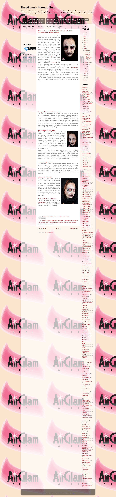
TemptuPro (84, 437)
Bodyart (84, 178)
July (86, 66)
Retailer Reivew (85, 377)
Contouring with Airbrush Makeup (86, 204)
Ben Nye (84, 164)
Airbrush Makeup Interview (86, 128)
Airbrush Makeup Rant (87, 137)
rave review (54, 62)
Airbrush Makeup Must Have (86, 132)
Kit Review (84, 305)
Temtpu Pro (84, 443)
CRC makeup (85, 212)
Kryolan (83, 307)
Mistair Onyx (85, 339)
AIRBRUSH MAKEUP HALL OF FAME (33, 22)
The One (84, 453)
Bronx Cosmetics (86, 183)
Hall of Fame (85, 270)
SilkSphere (84, 403)
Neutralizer (84, 349)
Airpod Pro (84, 148)
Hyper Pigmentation (86, 291)
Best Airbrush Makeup (87, 166)
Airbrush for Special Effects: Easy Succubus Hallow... (88, 57)
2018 (84, 46)
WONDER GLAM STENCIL (54, 22)
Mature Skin (85, 332)
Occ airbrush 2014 (86, 362)
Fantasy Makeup (86, 256)
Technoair (84, 431)
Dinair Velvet (85, 227)
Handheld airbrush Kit (87, 276)
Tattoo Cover (85, 426)
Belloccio (84, 162)
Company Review (86, 198)
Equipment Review (86, 246)
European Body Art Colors (45, 162)
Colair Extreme (85, 194)
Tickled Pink (85, 458)
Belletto (83, 158)
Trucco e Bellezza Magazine (86, 463)
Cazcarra (84, 188)
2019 (84, 44)
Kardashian (84, 298)
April (86, 71)
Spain (83, 410)
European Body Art (61, 222)
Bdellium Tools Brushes (45, 177)
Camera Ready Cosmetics (51, 56)
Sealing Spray (85, 388)
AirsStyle (84, 149)
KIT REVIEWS (51, 19)
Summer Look (85, 420)
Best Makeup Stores (87, 169)
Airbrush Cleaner (86, 101)
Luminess (84, 317)
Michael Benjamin (86, 335)
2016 (84, 73)
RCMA (83, 375)
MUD (83, 341)
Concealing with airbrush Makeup (86, 200)
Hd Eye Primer (85, 279)
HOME (25, 19)
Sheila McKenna (86, 391)
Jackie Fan (84, 296)
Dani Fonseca (85, 216)
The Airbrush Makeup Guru (38, 7)
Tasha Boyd (84, 424)
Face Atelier (84, 252)
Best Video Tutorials (86, 173)
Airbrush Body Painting (85, 97)
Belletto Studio (85, 160)
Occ (83, 361)
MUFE (83, 343)
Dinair (83, 223)
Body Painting (85, 176)
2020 (84, 42)
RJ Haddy (84, 379)
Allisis (83, 155)
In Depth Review (86, 294)
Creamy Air (84, 214)
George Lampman (86, 263)
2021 (84, 40)
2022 (84, 38)
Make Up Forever (86, 319)
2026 (84, 32)
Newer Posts (42, 229)
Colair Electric (85, 192)
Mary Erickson (74, 67)
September (87, 62)
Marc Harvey (85, 328)
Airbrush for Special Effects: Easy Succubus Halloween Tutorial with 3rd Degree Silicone (55, 31)
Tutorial (83, 467)
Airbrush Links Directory (85, 109)
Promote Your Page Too (28, 61)
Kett (83, 300)
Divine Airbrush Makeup (85, 229)
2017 (84, 48)
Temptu (83, 433)
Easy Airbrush (85, 235)
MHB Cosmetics (86, 334)
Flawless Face (85, 258)
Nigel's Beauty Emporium (85, 352)
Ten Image (84, 445)
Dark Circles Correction (85, 219)
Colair (83, 190)
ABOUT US (81, 22)
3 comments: (66, 216)
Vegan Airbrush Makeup (85, 470)
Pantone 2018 (85, 366)
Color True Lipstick (86, 196)
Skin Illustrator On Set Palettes (46, 130)
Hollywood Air (85, 283)
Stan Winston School (87, 417)
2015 (84, 75)
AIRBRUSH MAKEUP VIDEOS (65, 19)
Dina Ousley (85, 221)
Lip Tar (83, 311)
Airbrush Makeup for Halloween (49, 220)
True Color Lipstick (86, 465)
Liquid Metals (85, 313)
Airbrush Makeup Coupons (86, 119)
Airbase (83, 89)
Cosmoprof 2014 (86, 208)
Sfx (67, 222)
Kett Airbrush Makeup (87, 302)
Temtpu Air (84, 441)
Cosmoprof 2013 (86, 206)
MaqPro (84, 326)
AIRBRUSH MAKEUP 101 (37, 19)
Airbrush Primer (85, 144)
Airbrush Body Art (86, 94)
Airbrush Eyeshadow (87, 103)
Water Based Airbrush (87, 478)
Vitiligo (83, 476)
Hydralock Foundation (87, 288)
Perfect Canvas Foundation (85, 369)
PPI (83, 371)
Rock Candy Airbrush (87, 381)
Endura (83, 244)
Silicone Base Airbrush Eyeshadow (87, 396)
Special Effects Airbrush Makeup (46, 224)
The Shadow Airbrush (87, 455)
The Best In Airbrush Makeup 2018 (87, 448)
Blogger (73, 493)
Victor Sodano (85, 473)
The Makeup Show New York (86, 451)
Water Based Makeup (87, 485)
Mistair (83, 337)
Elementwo (84, 242)
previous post (41, 202)
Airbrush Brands (86, 99)
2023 (84, 36)
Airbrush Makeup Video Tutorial (86, 141)
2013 (84, 80)
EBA (55, 222)
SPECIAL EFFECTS (82, 19)
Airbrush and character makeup (86, 92)
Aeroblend (84, 87)
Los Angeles (85, 315)
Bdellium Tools (85, 157)
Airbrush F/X (85, 106)
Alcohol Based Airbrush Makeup (65, 220)
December (87, 50)
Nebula (83, 347)
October (87, 52)
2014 (84, 77)
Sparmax (84, 412)
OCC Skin (84, 364)
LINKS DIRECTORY (69, 22)
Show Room (85, 393)
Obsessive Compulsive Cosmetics (84, 358)
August (86, 64)
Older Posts (74, 229)
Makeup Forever (86, 324)
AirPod (83, 146)
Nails (83, 345)
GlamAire (84, 265)
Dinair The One (85, 225)
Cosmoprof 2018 (86, 210)
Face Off (84, 254)
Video (83, 474)
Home (58, 229)
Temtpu (83, 439)
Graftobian (84, 267)
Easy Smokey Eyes (86, 237)
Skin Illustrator (72, 222)
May (86, 68)
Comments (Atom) (49, 232)
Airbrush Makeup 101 (87, 111)
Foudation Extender (86, 259)
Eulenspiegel (85, 248)
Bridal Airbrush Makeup (85, 181)
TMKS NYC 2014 (86, 460)
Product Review (85, 373)
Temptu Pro (84, 435)
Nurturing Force (85, 354)
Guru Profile (85, 269)
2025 (84, 34)
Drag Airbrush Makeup (87, 232)
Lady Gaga (84, 309)
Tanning (84, 422)
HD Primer (84, 281)
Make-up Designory (86, 321)
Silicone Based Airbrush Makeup (86, 401)
